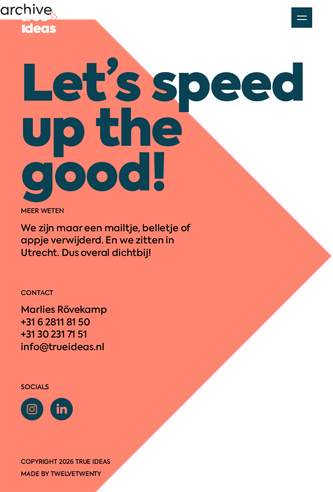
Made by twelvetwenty (61, 473)
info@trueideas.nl (62, 347)
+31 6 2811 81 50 (55, 322)
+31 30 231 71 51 (54, 334)
